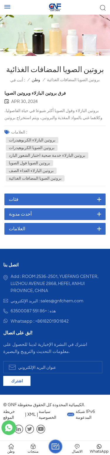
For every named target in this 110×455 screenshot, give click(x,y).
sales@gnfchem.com (61, 301)
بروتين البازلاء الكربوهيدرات (32, 140)
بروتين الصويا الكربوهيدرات (32, 147)
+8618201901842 (52, 321)
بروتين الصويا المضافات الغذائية (35, 178)
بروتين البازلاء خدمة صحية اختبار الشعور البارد (47, 155)
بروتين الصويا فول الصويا (29, 163)
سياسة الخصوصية (47, 414)
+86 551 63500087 (29, 311)
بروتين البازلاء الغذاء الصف (31, 170)
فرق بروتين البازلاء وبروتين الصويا (35, 93)
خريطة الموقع (9, 414)
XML (31, 414)
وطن (36, 80)
